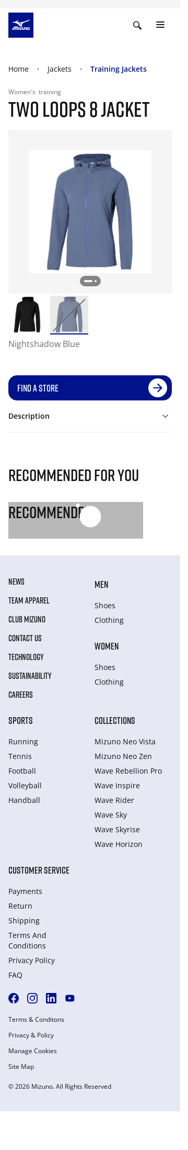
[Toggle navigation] (160, 25)
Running (23, 741)
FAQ (15, 975)
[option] (27, 314)
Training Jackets (118, 69)
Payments (25, 891)
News (16, 581)
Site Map (21, 1066)
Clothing (109, 620)
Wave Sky (111, 815)
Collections (115, 720)
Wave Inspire (117, 785)
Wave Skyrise (117, 829)
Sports (20, 720)
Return (20, 906)
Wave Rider (114, 800)
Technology (26, 657)
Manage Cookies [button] (32, 1051)
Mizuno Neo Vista (125, 741)
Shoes (105, 605)
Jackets (60, 69)
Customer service (38, 870)
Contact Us (25, 638)
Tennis (20, 756)
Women (107, 646)
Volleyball (25, 785)
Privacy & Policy (31, 1035)
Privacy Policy (31, 960)
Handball (24, 800)
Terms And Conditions (27, 940)
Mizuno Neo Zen (123, 756)
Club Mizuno (26, 619)
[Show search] (137, 25)
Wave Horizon (119, 844)
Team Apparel (29, 600)
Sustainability (30, 676)
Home (18, 69)
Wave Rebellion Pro (128, 771)
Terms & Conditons (36, 1019)
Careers (20, 694)
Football (22, 771)
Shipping (24, 920)
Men (101, 584)
